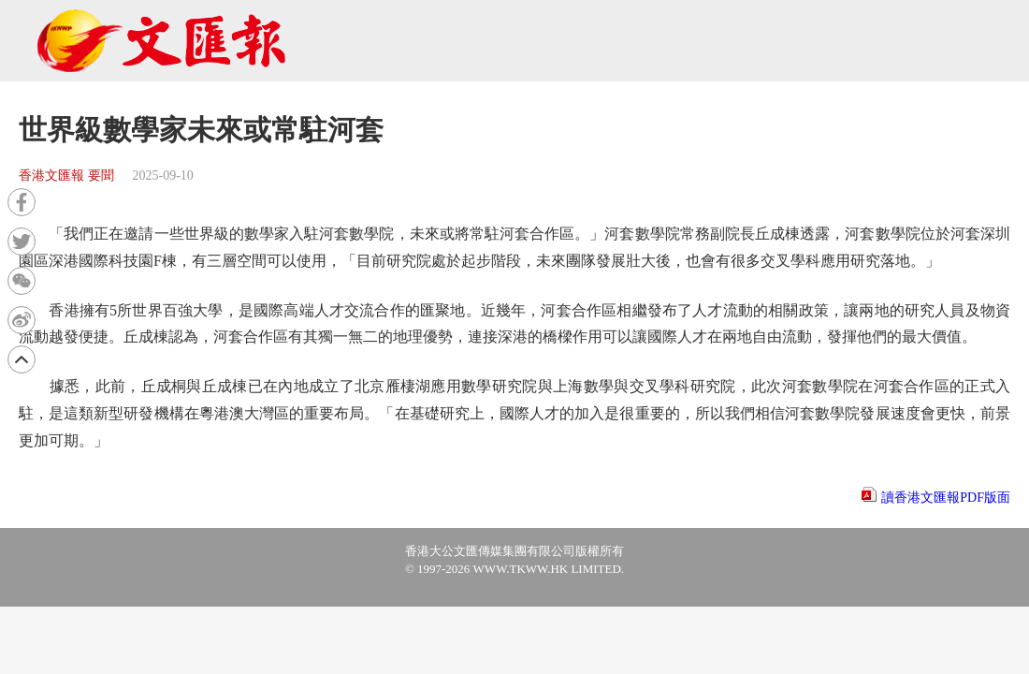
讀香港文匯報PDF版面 (945, 498)
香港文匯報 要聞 (66, 175)
